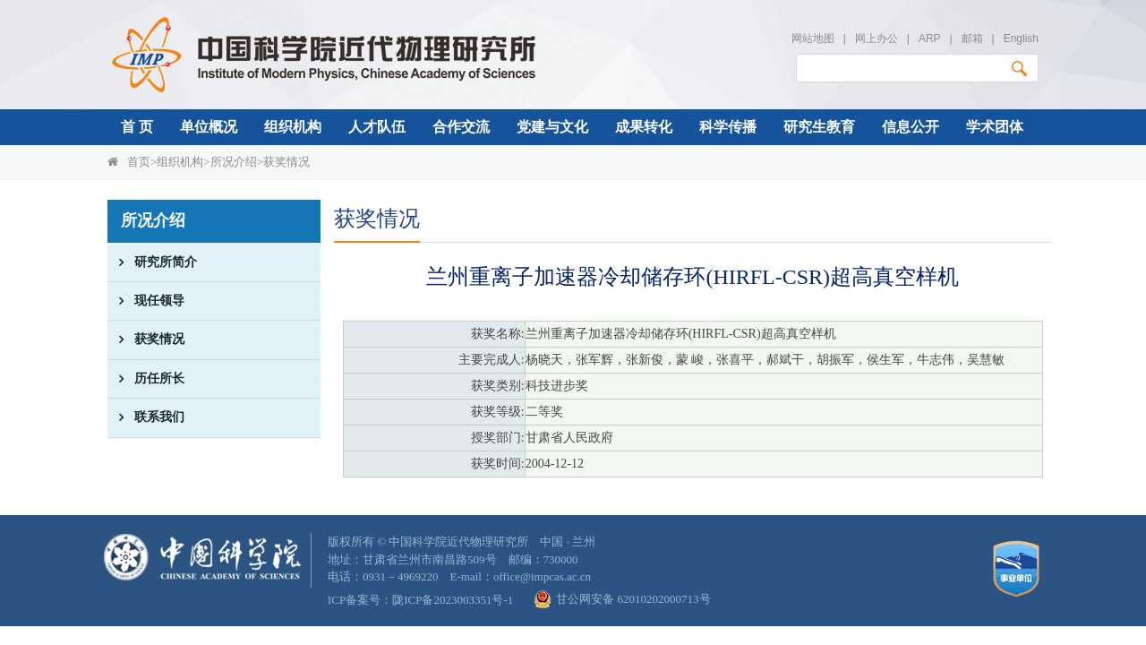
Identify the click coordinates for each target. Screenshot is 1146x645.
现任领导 (145, 301)
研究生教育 (819, 126)
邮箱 (972, 38)
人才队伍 (377, 126)
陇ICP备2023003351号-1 (452, 599)
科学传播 (728, 126)
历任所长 (145, 379)
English (1021, 38)
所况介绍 (233, 161)
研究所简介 (152, 262)
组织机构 (292, 126)
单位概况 (208, 126)
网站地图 (812, 38)
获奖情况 (286, 161)
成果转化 (643, 126)
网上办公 (876, 38)
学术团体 (994, 126)
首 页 (137, 126)
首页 (138, 161)
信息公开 (910, 126)
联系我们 (145, 417)
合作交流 (461, 126)
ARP (929, 38)
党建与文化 (552, 126)
